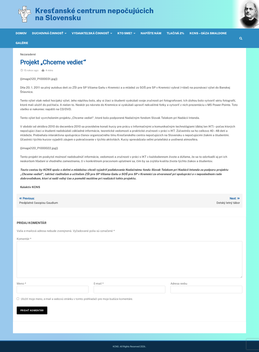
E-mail (99, 283)
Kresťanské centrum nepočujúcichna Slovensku (94, 14)
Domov (21, 33)
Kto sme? (124, 33)
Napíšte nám (151, 33)
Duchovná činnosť (47, 33)
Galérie (22, 43)
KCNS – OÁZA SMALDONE (208, 33)
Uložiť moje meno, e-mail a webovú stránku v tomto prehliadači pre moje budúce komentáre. (77, 299)
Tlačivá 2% (175, 33)
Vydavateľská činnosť (90, 33)
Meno (21, 283)
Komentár (24, 239)
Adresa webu (179, 283)
